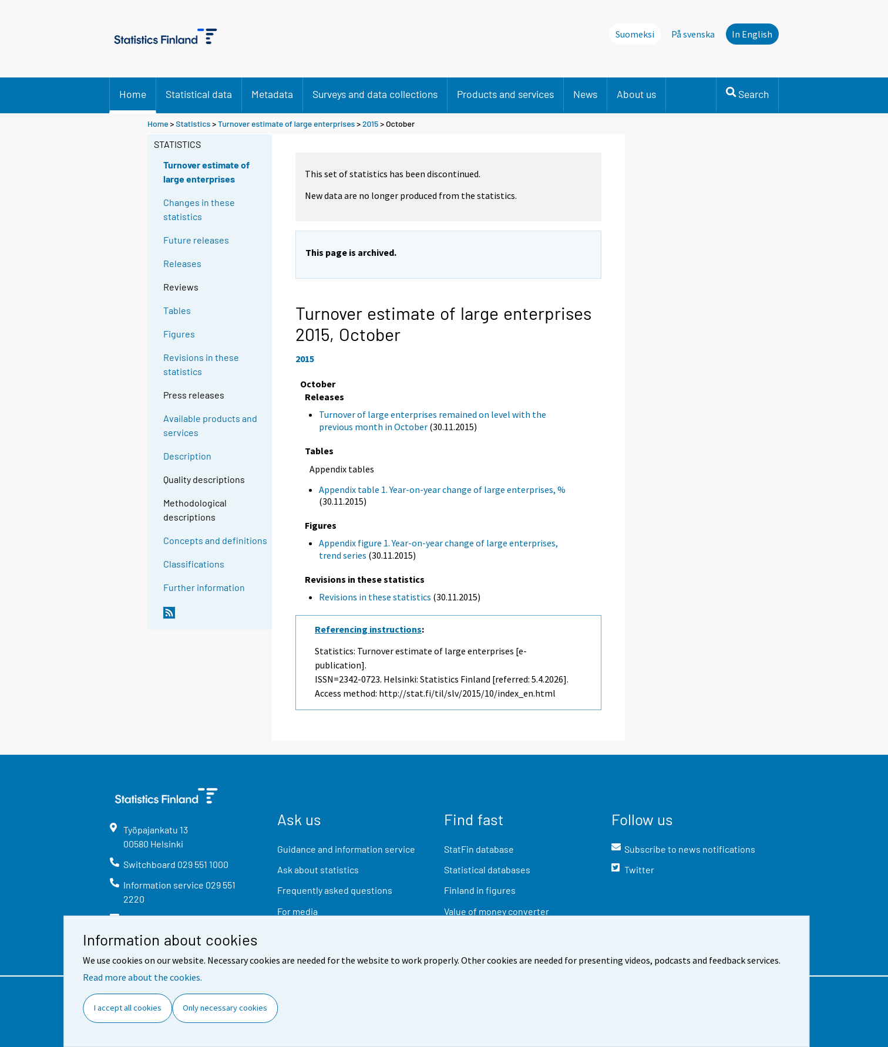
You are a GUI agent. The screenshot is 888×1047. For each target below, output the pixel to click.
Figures (179, 333)
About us (636, 93)
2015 (370, 124)
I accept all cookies (128, 1007)
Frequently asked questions (334, 890)
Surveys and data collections (375, 93)
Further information (204, 587)
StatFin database (479, 849)
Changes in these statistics (199, 209)
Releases (182, 263)
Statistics (193, 124)
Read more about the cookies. (142, 977)
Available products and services (210, 425)
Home (132, 93)
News (585, 93)
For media (297, 911)
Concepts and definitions (215, 540)
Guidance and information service (346, 849)
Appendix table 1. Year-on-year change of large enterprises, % (442, 489)
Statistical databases (487, 869)
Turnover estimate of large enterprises (286, 124)
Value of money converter (496, 911)
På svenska (693, 34)
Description (187, 455)
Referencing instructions (368, 629)
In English (752, 34)
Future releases (196, 239)
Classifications (193, 563)
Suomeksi (634, 34)
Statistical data (199, 93)
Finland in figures (480, 890)
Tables (177, 310)
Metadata (272, 93)
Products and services (505, 93)
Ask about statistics (318, 869)
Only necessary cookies (225, 1007)
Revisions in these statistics (201, 364)
